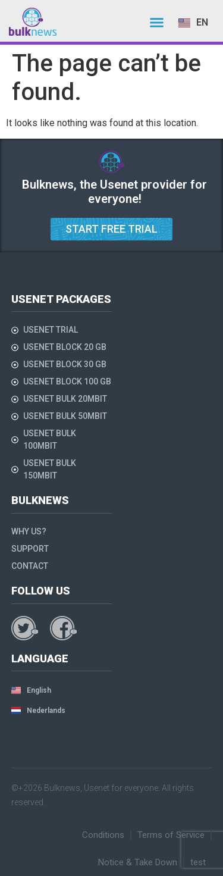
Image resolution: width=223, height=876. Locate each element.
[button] (157, 22)
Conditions (103, 835)
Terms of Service (171, 835)
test (198, 862)
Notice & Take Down (137, 862)
